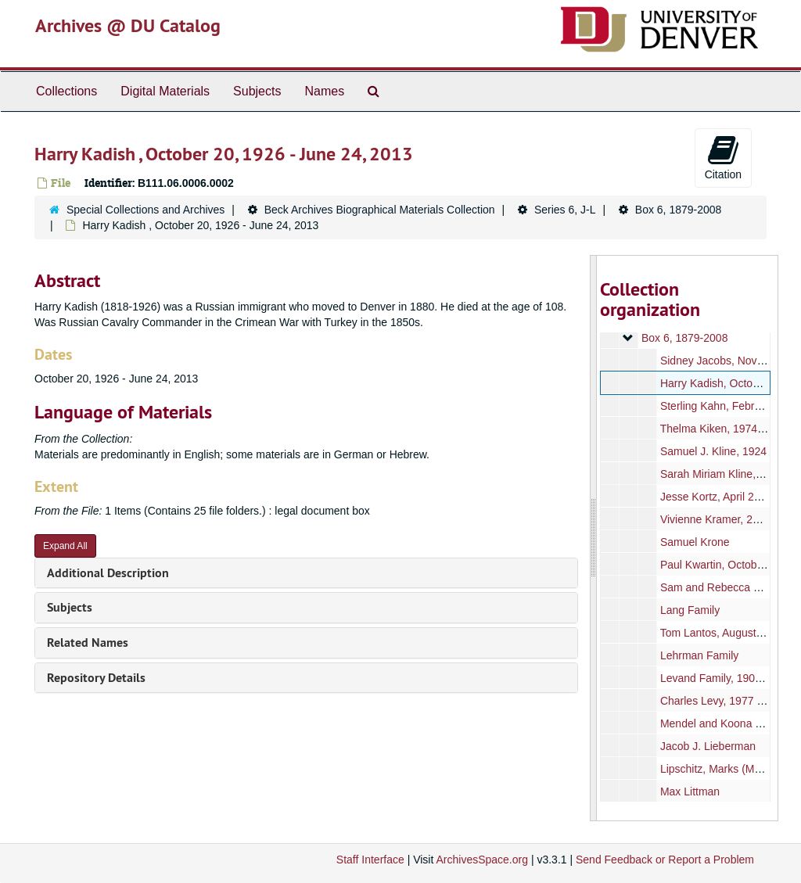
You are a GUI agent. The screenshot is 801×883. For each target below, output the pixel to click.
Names (324, 91)
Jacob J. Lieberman (707, 746)
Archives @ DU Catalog (128, 25)
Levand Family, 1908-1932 (723, 678)
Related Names (87, 642)
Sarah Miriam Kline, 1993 (720, 474)
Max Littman (689, 791)
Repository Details (96, 677)
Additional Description (108, 573)
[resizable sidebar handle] (594, 538)
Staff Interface (370, 859)
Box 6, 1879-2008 (678, 209)
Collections (66, 91)
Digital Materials (165, 91)
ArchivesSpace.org (482, 859)
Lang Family (689, 610)
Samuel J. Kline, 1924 (712, 451)
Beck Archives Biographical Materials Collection (379, 209)
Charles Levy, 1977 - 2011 (723, 701)
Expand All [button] (65, 545)
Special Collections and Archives (145, 209)
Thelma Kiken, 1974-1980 (722, 428)
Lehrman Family (698, 655)
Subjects (257, 91)
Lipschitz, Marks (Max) (714, 769)
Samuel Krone (694, 542)
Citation (723, 157)
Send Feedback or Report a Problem (665, 859)
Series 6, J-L (565, 209)
